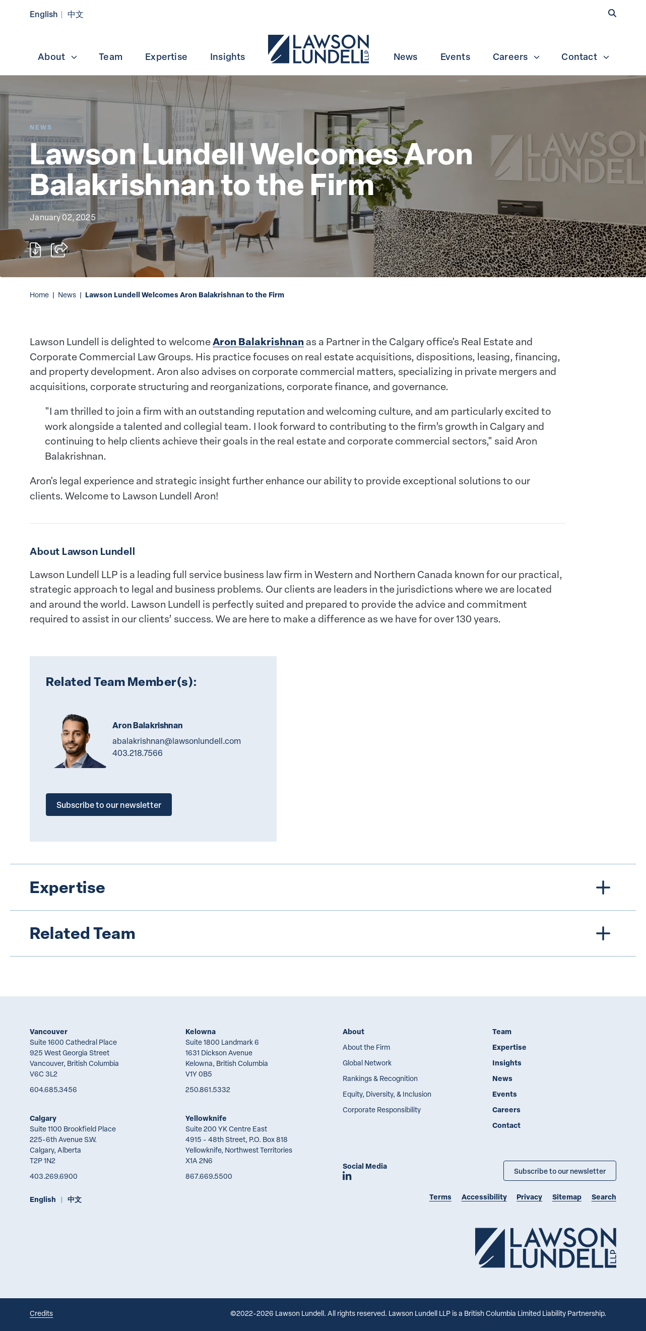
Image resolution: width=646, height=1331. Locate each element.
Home (39, 294)
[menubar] (323, 48)
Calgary (43, 1118)
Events (455, 56)
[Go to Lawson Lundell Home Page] (545, 1247)
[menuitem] (319, 48)
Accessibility (484, 1196)
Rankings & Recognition (380, 1078)
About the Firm (366, 1047)
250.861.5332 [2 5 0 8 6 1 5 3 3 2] (207, 1089)
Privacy (529, 1196)
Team (110, 56)
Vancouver (49, 1031)
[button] (612, 13)
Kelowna (200, 1031)
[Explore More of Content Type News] (41, 127)
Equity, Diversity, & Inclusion (387, 1094)
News (406, 56)
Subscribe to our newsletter (108, 804)
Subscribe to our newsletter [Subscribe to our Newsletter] (560, 1171)
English (44, 14)
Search (604, 1196)
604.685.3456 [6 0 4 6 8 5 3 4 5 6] (53, 1089)
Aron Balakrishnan (258, 341)
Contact (585, 56)
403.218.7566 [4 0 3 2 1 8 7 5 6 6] (137, 752)
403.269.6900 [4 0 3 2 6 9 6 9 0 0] (54, 1176)
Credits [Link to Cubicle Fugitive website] (41, 1313)
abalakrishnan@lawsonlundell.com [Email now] (176, 740)
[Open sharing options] (59, 250)
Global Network (367, 1062)
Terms (440, 1196)
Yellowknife (206, 1118)
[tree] (323, 910)
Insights (227, 56)
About (58, 56)
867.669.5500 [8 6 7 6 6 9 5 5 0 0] (208, 1176)
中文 (76, 14)
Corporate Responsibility (382, 1109)
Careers (517, 56)
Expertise (166, 56)
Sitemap (567, 1196)
